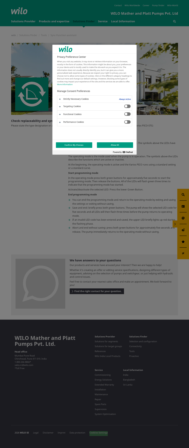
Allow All (115, 145)
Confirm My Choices (74, 145)
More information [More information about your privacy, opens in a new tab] (65, 84)
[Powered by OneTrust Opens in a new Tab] (124, 153)
